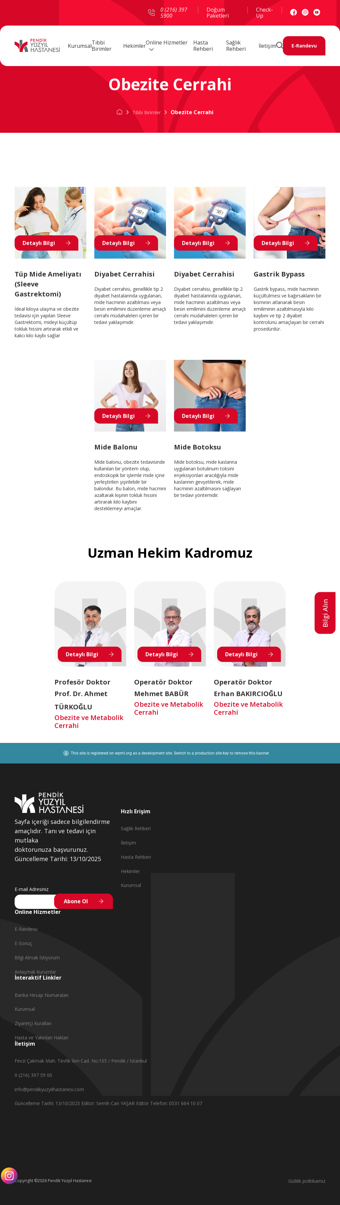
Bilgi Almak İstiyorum (37, 957)
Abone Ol (76, 901)
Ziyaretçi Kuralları (33, 1023)
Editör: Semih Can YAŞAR (108, 1103)
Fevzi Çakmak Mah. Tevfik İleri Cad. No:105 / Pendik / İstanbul (81, 1061)
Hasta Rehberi (203, 45)
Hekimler (134, 44)
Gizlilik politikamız (306, 1181)
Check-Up (264, 13)
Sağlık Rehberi (236, 45)
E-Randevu (304, 45)
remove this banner (251, 753)
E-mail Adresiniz (31, 889)
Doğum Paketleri (218, 13)
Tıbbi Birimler (102, 45)
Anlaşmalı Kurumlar (35, 972)
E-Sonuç (23, 943)
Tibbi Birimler (146, 112)
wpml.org (123, 753)
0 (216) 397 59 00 (33, 1075)
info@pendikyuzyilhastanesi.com (49, 1089)
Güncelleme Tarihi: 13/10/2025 (48, 1103)
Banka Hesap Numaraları (41, 995)
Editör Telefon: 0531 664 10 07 (169, 1103)
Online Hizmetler (167, 44)
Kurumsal (80, 44)
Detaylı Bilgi (39, 243)
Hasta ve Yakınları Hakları (41, 1037)
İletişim (267, 44)
